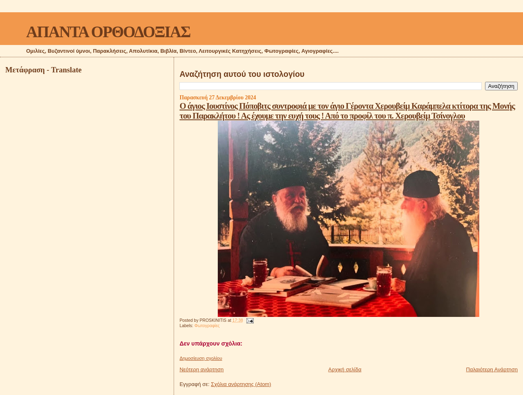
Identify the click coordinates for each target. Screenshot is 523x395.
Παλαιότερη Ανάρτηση (492, 369)
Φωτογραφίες (207, 325)
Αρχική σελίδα (344, 369)
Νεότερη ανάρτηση (201, 369)
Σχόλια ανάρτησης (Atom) (241, 384)
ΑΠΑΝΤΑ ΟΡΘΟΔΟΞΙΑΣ (108, 31)
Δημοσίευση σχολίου (200, 358)
